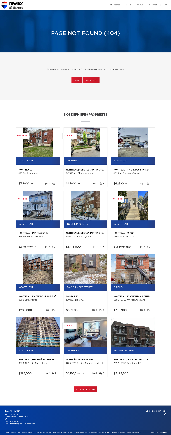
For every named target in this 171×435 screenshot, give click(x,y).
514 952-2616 (14, 421)
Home (77, 80)
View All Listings (85, 389)
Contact (153, 5)
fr (166, 5)
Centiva (163, 432)
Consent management (133, 432)
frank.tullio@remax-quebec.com (22, 424)
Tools (140, 5)
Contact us (91, 80)
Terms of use (119, 432)
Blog (128, 5)
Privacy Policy (107, 432)
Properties (115, 5)
